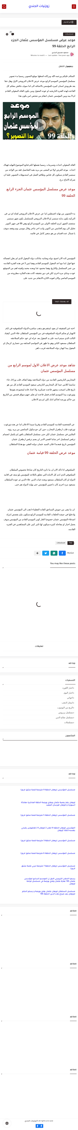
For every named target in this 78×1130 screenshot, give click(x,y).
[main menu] (74, 6)
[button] (62, 553)
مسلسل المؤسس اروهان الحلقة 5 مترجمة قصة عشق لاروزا (48, 815)
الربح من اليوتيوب (65, 707)
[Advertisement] (39, 937)
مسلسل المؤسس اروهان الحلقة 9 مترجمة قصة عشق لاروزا (48, 790)
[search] (4, 6)
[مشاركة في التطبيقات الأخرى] (37, 553)
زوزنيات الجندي (39, 6)
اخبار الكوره (68, 688)
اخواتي (70, 697)
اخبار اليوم (68, 693)
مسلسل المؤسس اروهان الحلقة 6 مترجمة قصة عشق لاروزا (48, 853)
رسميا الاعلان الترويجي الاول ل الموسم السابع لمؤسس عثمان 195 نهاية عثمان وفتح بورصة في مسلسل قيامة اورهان (49, 881)
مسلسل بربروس (65, 712)
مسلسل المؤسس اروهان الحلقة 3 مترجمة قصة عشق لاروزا (48, 841)
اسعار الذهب (67, 702)
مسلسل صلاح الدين (64, 717)
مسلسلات (69, 34)
